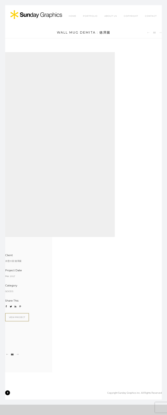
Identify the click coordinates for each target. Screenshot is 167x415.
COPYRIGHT (131, 16)
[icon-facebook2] (7, 392)
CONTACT (151, 16)
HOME (72, 16)
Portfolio (90, 16)
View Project (17, 317)
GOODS (9, 291)
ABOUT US (110, 16)
